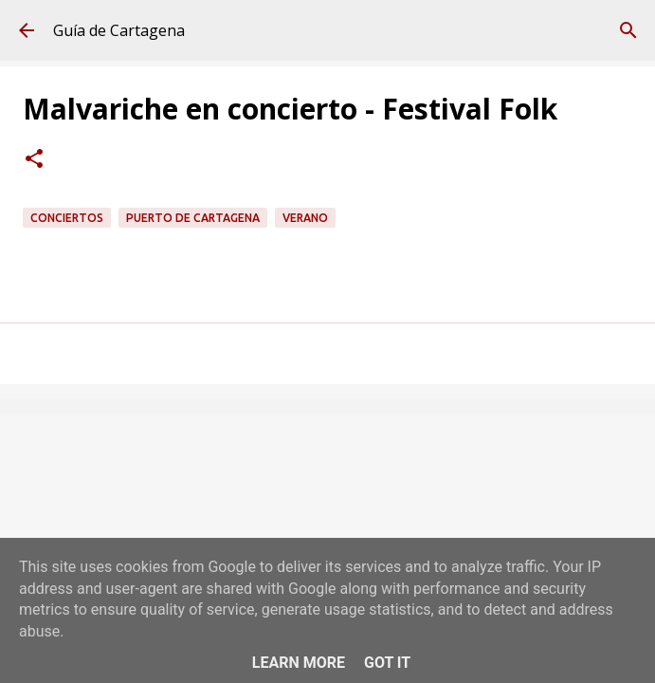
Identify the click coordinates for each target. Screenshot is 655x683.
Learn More (298, 663)
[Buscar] (628, 30)
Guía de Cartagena (119, 30)
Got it (387, 663)
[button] (34, 160)
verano (305, 218)
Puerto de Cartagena (193, 218)
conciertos (66, 218)
